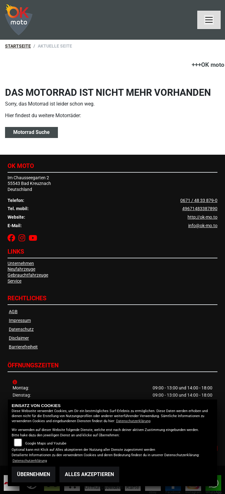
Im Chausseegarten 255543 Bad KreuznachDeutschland (29, 183)
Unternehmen (21, 263)
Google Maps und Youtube (45, 443)
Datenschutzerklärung (133, 421)
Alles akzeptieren (89, 474)
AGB (13, 311)
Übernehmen (33, 474)
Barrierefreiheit (23, 347)
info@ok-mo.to (202, 225)
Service (14, 281)
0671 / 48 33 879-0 (198, 200)
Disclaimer (19, 338)
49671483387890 (199, 208)
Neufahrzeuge (21, 269)
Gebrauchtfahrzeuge (28, 275)
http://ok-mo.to (202, 217)
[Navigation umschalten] (209, 20)
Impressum (20, 320)
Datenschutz (21, 329)
